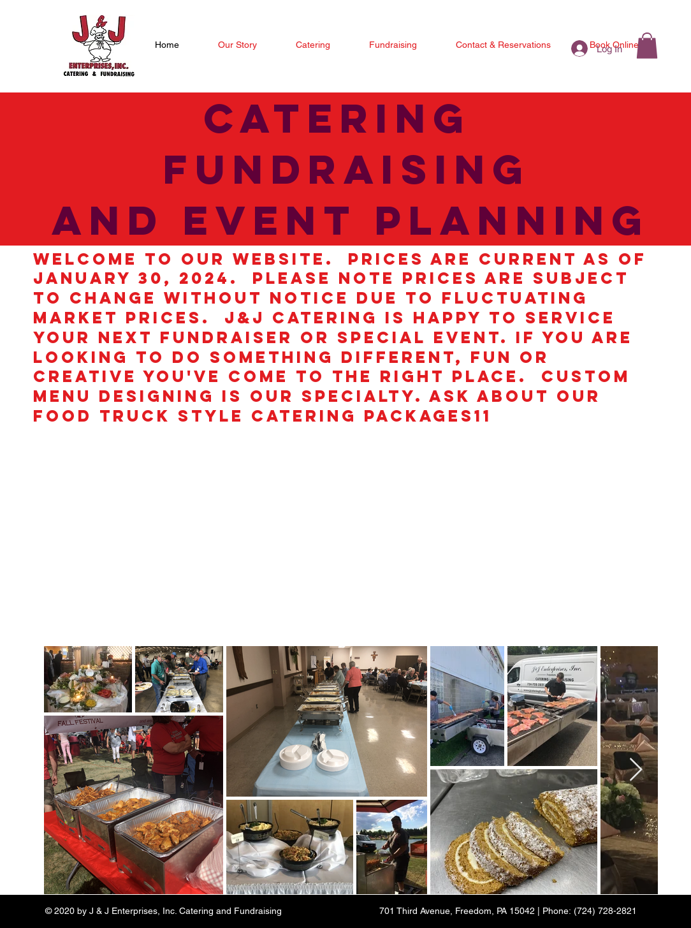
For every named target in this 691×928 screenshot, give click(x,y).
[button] (647, 46)
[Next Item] (636, 770)
